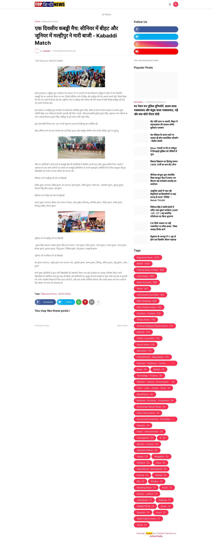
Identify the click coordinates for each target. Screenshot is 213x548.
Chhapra (143, 462)
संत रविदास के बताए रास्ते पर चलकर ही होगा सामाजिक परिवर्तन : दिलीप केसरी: (164, 137)
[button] (170, 4)
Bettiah (158, 369)
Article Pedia (156, 536)
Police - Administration (150, 431)
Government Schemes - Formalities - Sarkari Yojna (155, 419)
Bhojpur (156, 481)
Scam (161, 512)
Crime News (145, 276)
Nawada (143, 425)
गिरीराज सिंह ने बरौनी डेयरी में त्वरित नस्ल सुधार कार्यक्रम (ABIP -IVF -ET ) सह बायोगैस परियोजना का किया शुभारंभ (164, 212)
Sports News (64, 294)
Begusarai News (50, 21)
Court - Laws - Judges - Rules (153, 388)
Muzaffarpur (145, 394)
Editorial (143, 332)
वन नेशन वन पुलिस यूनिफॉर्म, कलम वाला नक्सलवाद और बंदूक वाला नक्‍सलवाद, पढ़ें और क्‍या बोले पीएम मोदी (156, 110)
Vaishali (160, 475)
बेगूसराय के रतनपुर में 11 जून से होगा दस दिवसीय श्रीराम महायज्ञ (163, 238)
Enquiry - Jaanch (147, 493)
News (142, 369)
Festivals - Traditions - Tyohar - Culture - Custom (155, 363)
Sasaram (143, 512)
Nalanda (165, 500)
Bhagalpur (161, 456)
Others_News (146, 319)
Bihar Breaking (146, 301)
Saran (165, 506)
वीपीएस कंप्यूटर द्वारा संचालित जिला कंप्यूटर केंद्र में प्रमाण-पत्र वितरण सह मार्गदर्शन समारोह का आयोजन (163, 179)
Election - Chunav (147, 444)
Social (142, 524)
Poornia (142, 475)
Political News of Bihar (150, 269)
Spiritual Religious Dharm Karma (155, 325)
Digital (149, 533)
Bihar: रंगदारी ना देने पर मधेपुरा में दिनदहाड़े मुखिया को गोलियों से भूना (163, 151)
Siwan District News (148, 518)
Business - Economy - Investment (155, 400)
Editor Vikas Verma (148, 412)
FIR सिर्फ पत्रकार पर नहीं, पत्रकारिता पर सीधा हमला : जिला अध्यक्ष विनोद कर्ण (163, 226)
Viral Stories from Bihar (150, 294)
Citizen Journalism (148, 338)
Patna (142, 288)
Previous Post (42, 325)
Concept (141, 533)
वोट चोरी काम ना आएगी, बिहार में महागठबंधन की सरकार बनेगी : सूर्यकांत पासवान (164, 124)
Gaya (160, 462)
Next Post (121, 325)
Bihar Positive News (149, 307)
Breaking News (146, 487)
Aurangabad (145, 437)
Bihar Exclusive (147, 282)
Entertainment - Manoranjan (153, 357)
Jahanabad (144, 500)
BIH (140, 481)
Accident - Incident (149, 313)
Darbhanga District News (151, 406)
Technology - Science (149, 375)
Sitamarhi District (147, 450)
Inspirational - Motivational (151, 468)
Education (144, 350)
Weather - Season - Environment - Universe (155, 381)
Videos (142, 456)
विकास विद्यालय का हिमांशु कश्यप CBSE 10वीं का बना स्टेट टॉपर (164, 163)
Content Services (165, 533)
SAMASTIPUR (145, 506)
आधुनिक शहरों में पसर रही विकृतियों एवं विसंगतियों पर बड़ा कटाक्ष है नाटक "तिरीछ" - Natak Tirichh (163, 196)
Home (37, 21)
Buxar (167, 487)
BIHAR (143, 263)
